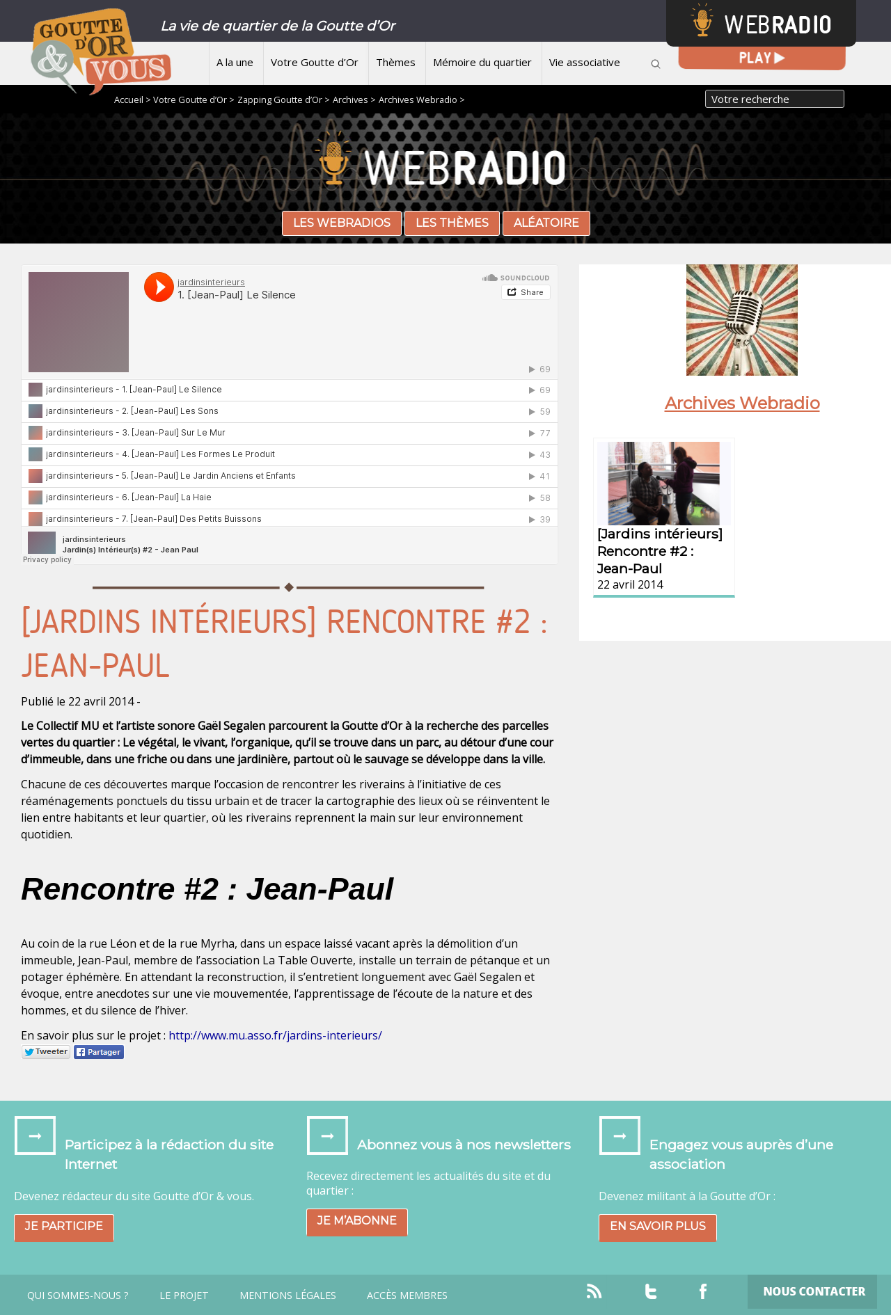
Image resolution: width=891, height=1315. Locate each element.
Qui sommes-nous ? (78, 1295)
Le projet (184, 1295)
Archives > (354, 99)
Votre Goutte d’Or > (194, 99)
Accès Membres (407, 1295)
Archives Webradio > (422, 99)
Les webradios (342, 223)
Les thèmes (452, 223)
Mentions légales (287, 1295)
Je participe (64, 1226)
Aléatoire (546, 223)
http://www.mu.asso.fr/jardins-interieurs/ (275, 1035)
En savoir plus (658, 1226)
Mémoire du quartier (482, 62)
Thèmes (396, 62)
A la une (234, 62)
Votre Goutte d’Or (314, 62)
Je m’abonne (357, 1220)
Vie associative (584, 62)
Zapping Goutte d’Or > (283, 99)
